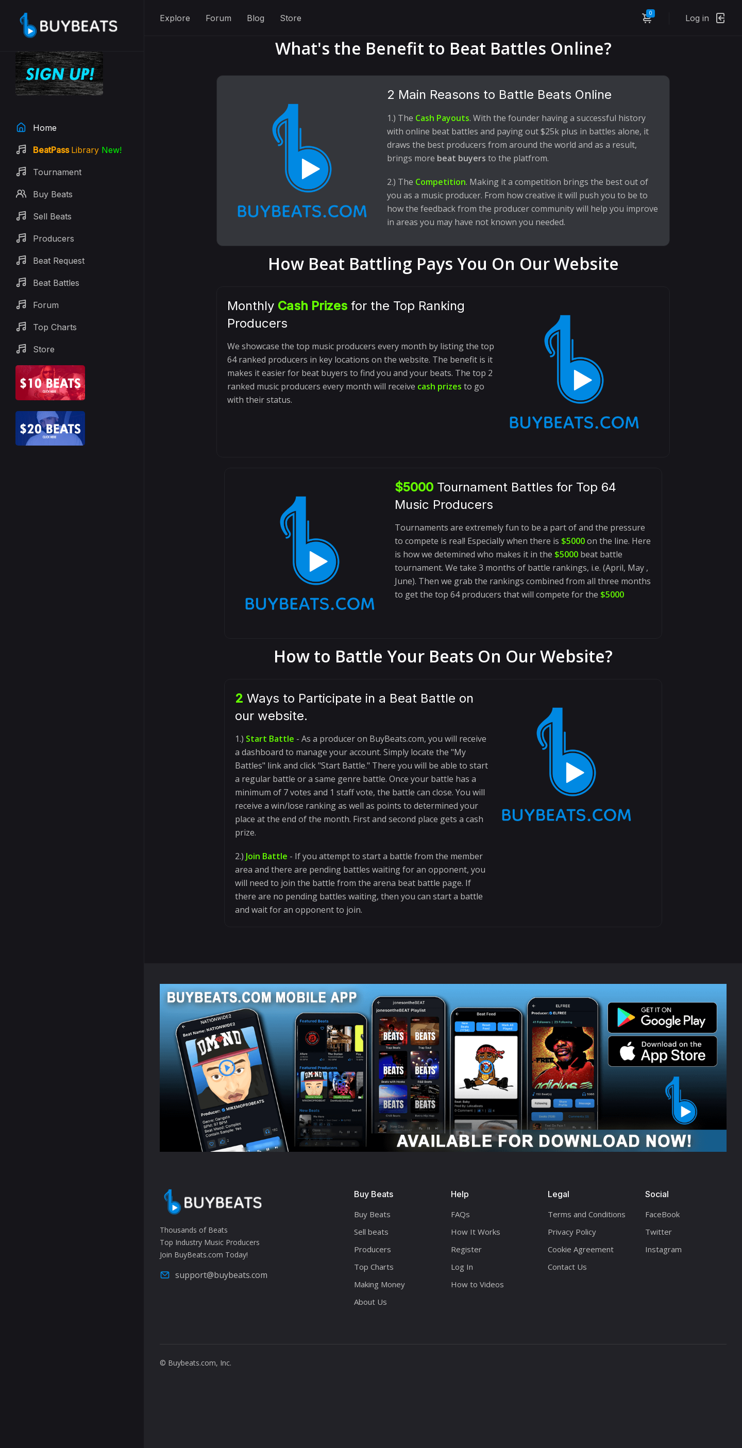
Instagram (663, 1249)
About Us (370, 1302)
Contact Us (567, 1267)
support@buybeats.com (213, 1275)
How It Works (475, 1231)
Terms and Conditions (587, 1214)
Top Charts (374, 1267)
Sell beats (371, 1231)
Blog (255, 18)
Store (290, 18)
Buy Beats (372, 1214)
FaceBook (662, 1214)
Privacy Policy (572, 1231)
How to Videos (477, 1284)
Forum (218, 18)
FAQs (460, 1214)
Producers (372, 1249)
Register (466, 1249)
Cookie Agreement (581, 1249)
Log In (462, 1267)
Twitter (658, 1231)
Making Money (379, 1284)
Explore (175, 18)
